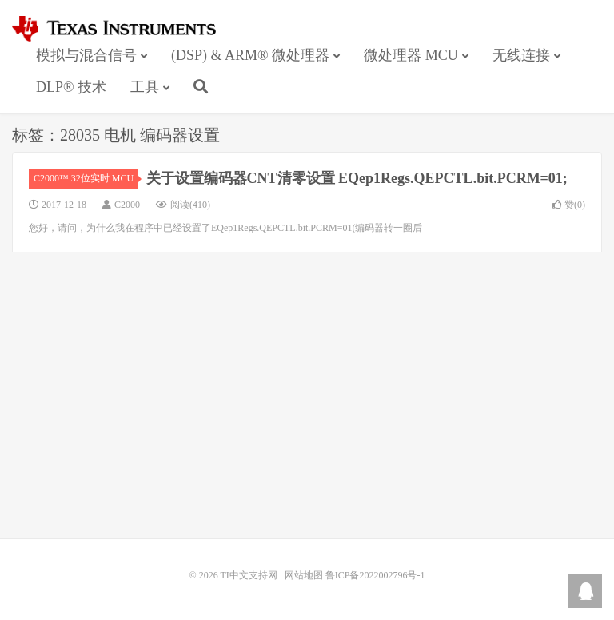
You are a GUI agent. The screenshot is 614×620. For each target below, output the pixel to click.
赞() (568, 204)
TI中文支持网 (121, 29)
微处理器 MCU (411, 55)
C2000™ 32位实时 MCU (86, 178)
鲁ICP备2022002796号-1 (375, 575)
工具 (144, 87)
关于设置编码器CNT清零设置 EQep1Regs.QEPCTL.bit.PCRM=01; (357, 178)
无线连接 (521, 55)
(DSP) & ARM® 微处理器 (250, 55)
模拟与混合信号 (86, 55)
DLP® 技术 (71, 87)
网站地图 (304, 575)
